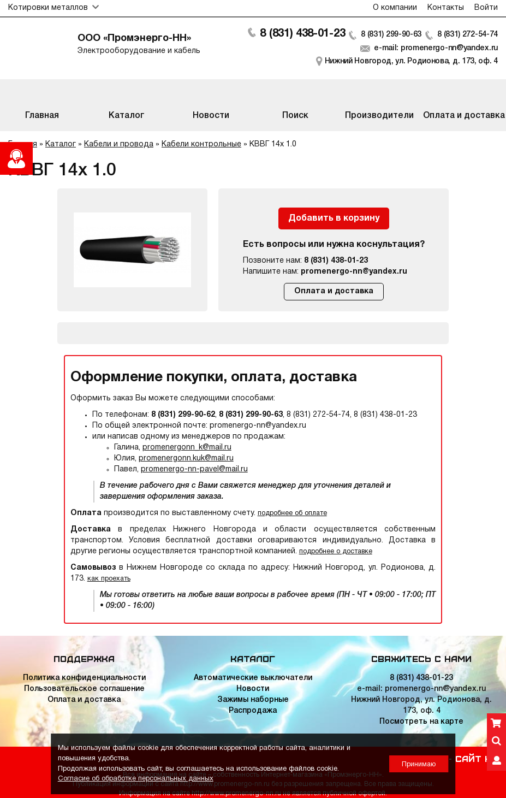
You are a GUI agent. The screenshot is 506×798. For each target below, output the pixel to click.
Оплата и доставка (333, 291)
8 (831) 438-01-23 (302, 34)
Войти (486, 7)
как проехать (108, 579)
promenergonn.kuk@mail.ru (186, 458)
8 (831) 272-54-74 (467, 34)
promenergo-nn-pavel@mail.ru (194, 469)
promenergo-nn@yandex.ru (354, 271)
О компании (395, 7)
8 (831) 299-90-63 (391, 34)
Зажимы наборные (253, 700)
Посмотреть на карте (421, 721)
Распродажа (253, 710)
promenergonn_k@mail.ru (186, 447)
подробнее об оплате (292, 513)
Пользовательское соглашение (84, 689)
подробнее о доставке (335, 551)
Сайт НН (476, 758)
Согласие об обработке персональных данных (135, 779)
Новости (252, 689)
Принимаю (419, 764)
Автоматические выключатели (253, 678)
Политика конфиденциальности (84, 678)
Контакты (445, 7)
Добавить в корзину (333, 218)
